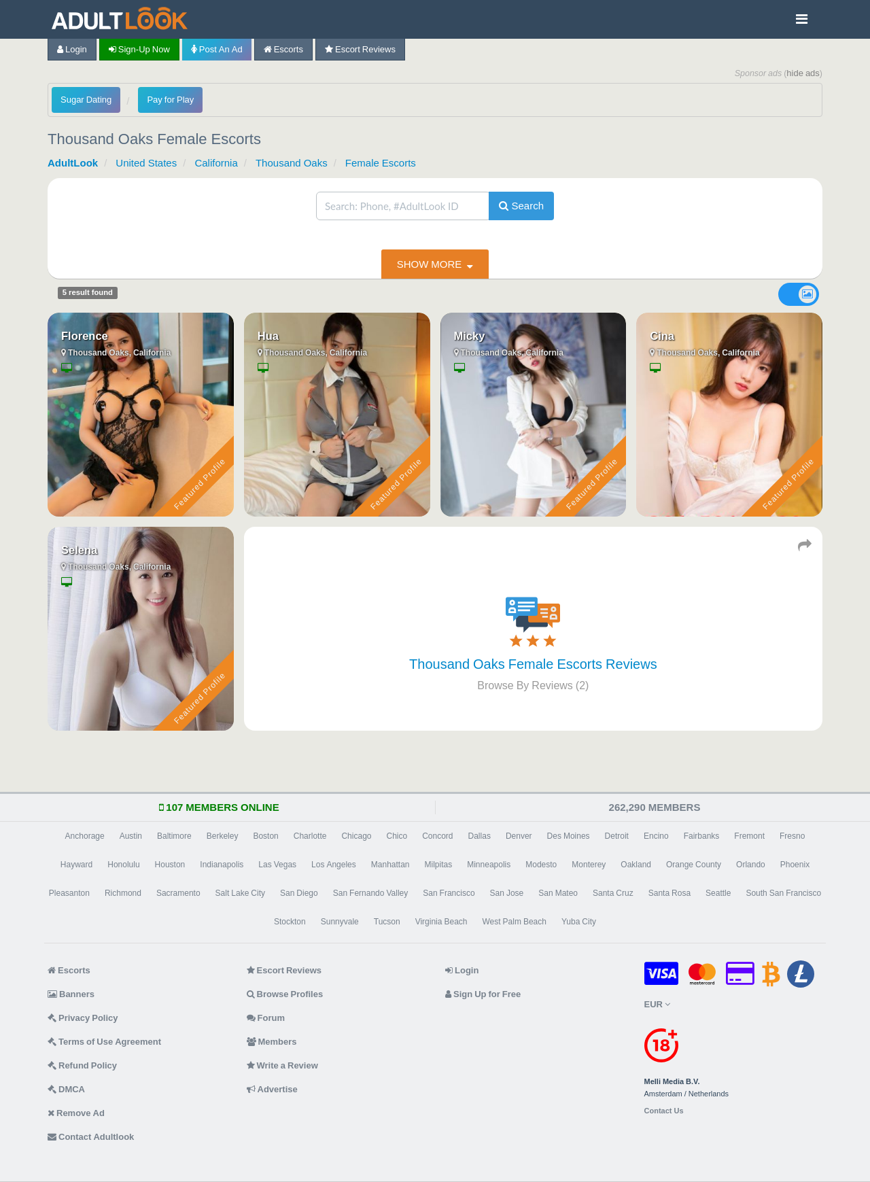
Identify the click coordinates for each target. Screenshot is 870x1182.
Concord (437, 836)
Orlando (750, 865)
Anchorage (85, 836)
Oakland (636, 865)
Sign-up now (139, 49)
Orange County (693, 865)
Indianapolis (221, 865)
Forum (266, 1017)
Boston (265, 836)
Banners (71, 994)
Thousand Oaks (292, 163)
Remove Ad (76, 1113)
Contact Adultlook (91, 1136)
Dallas (479, 836)
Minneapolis (488, 865)
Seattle (718, 893)
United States (146, 163)
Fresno (792, 836)
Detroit (617, 836)
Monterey (589, 865)
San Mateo (558, 893)
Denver (519, 836)
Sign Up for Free (483, 994)
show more (429, 264)
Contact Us (664, 1111)
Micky (469, 335)
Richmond (123, 893)
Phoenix (795, 865)
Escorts (283, 49)
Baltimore (174, 836)
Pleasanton (69, 893)
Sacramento (178, 893)
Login (72, 49)
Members (272, 1041)
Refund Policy (82, 1065)
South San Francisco (783, 893)
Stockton (290, 922)
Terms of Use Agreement (104, 1041)
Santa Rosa (669, 893)
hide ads (803, 73)
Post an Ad (217, 49)
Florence (84, 335)
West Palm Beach (514, 922)
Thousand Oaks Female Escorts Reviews (533, 664)
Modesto (541, 865)
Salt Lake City (240, 893)
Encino (656, 836)
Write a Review (282, 1065)
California (215, 163)
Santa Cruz (613, 893)
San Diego (299, 893)
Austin (131, 836)
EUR (657, 1004)
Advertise (272, 1089)
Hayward (76, 865)
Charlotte (310, 836)
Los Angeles (333, 865)
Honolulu (123, 865)
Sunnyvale (340, 922)
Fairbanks (702, 836)
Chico (396, 836)
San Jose (507, 893)
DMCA (66, 1089)
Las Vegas (277, 865)
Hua (268, 335)
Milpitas (439, 865)
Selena (79, 549)
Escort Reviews (360, 49)
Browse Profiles (285, 994)
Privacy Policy (83, 1017)
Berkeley (223, 836)
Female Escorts (380, 163)
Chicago (356, 836)
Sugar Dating (85, 99)
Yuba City (578, 922)
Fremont (749, 836)
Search (521, 206)
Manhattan (390, 865)
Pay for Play (170, 99)
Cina (662, 335)
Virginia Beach (441, 922)
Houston (170, 865)
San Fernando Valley (370, 893)
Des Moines (568, 836)
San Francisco (448, 893)
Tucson (387, 922)
